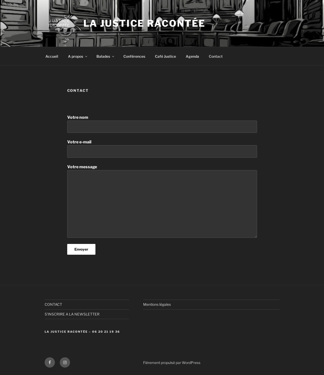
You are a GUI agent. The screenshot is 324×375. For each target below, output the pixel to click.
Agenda (192, 56)
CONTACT (53, 304)
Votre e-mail (162, 148)
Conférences (134, 56)
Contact (216, 56)
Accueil (51, 56)
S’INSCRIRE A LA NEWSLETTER (72, 314)
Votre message (162, 201)
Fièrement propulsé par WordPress (171, 362)
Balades (105, 56)
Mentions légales (157, 304)
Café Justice (165, 56)
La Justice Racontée (144, 23)
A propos (78, 56)
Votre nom (162, 124)
